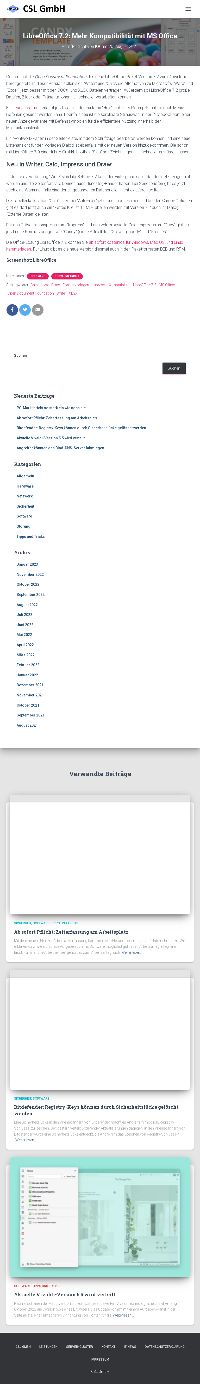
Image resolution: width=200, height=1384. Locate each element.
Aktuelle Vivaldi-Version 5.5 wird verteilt (51, 438)
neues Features (26, 107)
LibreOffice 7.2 (144, 285)
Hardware (25, 486)
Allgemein (25, 476)
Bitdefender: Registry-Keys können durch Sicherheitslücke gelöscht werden (81, 428)
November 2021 (30, 695)
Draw (55, 285)
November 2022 (30, 574)
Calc (34, 285)
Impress (98, 285)
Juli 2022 (24, 615)
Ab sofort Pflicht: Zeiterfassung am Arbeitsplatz (57, 418)
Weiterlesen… (131, 952)
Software (37, 276)
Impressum (100, 1359)
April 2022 (25, 645)
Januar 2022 (27, 675)
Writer (61, 293)
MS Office (167, 285)
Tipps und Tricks (67, 276)
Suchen (20, 355)
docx (44, 285)
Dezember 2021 (30, 685)
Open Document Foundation (31, 293)
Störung (23, 526)
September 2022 (31, 595)
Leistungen (48, 1347)
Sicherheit (25, 506)
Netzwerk (25, 496)
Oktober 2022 (28, 584)
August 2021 (27, 725)
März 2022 (26, 655)
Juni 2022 (25, 625)
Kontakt (108, 1347)
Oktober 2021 (28, 705)
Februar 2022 (28, 665)
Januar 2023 (27, 564)
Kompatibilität (119, 285)
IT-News (130, 1347)
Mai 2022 (24, 635)
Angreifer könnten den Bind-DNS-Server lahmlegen (60, 448)
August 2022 (27, 605)
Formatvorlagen (76, 285)
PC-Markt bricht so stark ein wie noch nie (51, 408)
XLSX (73, 293)
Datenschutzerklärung (165, 1347)
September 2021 (31, 715)
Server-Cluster (79, 1347)
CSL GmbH (23, 1347)
